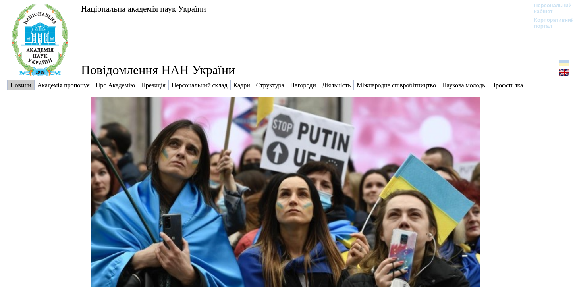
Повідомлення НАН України (158, 70)
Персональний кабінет (549, 8)
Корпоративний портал (549, 23)
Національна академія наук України (143, 8)
